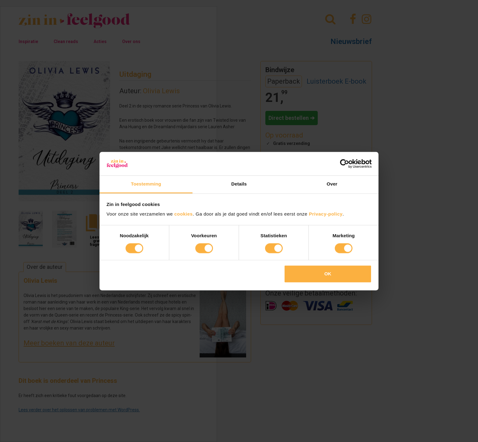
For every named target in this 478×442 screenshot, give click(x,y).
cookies (183, 214)
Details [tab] (239, 184)
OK (327, 274)
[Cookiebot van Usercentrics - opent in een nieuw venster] (344, 163)
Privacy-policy (326, 214)
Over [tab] (332, 184)
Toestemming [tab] (146, 184)
